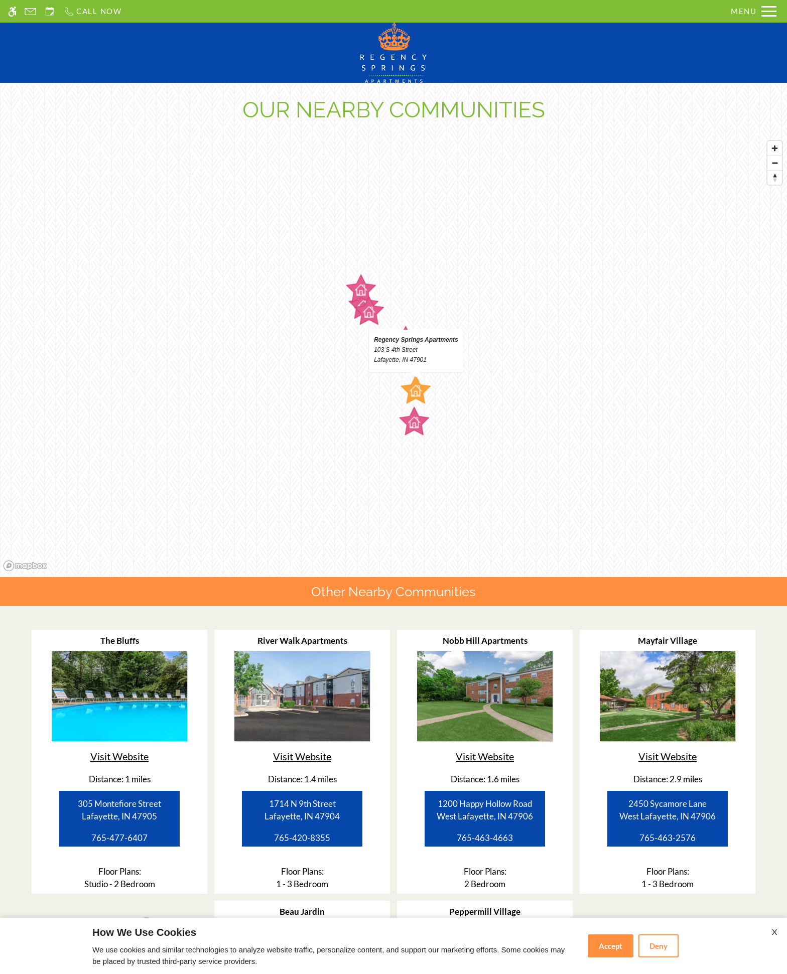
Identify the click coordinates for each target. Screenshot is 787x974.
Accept (610, 945)
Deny (658, 945)
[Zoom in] (774, 148)
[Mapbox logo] (25, 566)
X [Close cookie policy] (774, 931)
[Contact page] (30, 11)
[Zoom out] (774, 163)
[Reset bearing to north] (774, 177)
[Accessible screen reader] (12, 11)
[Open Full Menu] (753, 11)
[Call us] (92, 11)
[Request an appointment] (50, 11)
